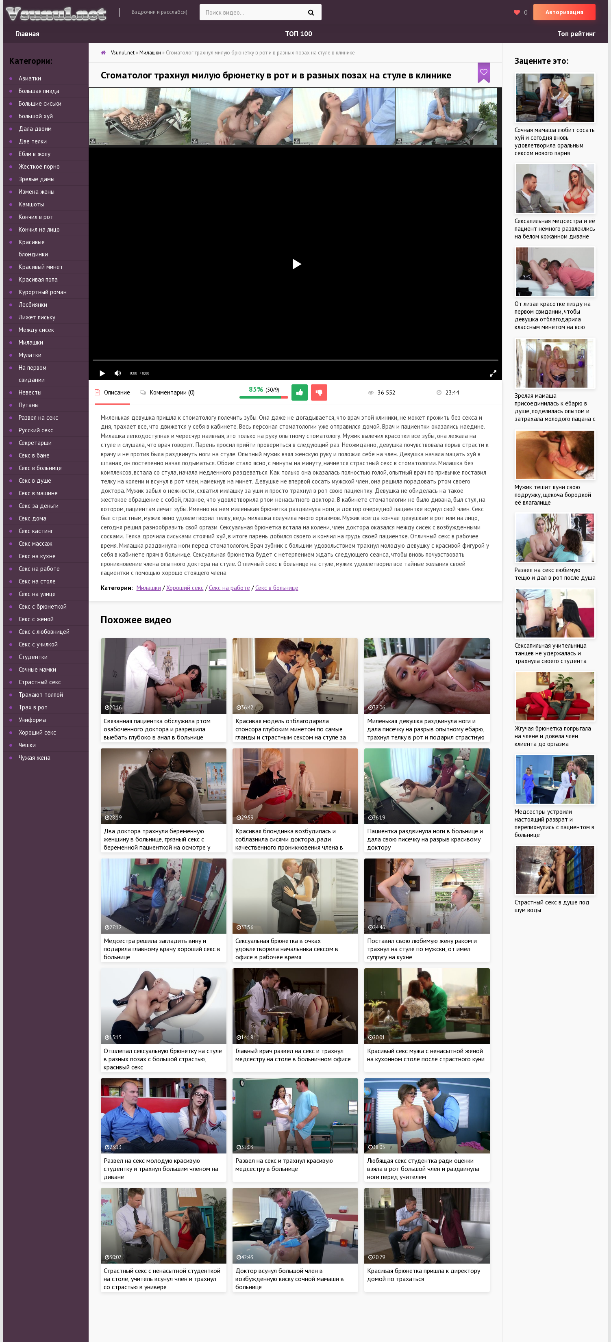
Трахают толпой (41, 694)
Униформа (32, 720)
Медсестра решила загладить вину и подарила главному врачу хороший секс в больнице (162, 949)
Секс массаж (35, 543)
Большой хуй (36, 116)
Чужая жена (34, 757)
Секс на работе (229, 588)
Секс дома (32, 518)
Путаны (29, 405)
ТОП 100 (298, 33)
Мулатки (30, 355)
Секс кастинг (36, 531)
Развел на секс (38, 417)
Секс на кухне (37, 556)
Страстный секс (40, 682)
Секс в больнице (276, 588)
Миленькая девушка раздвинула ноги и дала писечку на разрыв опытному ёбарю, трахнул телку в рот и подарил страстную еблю (426, 733)
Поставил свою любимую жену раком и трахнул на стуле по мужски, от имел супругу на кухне (422, 949)
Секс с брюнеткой (43, 606)
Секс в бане (34, 455)
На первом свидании (32, 374)
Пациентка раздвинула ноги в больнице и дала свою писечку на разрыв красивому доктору (425, 839)
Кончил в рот (36, 217)
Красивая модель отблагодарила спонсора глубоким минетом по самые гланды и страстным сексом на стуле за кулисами (290, 733)
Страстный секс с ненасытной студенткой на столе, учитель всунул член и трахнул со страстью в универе (162, 1278)
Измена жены (36, 191)
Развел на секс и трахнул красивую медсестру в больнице (284, 1164)
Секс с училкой (38, 644)
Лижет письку (37, 317)
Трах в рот (33, 707)
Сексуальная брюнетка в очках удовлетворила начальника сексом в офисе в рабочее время (286, 949)
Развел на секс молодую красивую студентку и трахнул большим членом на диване (161, 1168)
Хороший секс (185, 588)
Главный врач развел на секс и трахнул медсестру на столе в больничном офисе (293, 1055)
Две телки (33, 141)
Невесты (30, 392)
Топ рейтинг (576, 33)
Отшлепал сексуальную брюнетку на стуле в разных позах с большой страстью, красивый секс (163, 1059)
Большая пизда (39, 91)
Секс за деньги (39, 505)
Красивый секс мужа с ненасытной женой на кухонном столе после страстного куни (426, 1055)
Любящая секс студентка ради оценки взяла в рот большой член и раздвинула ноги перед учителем (423, 1168)
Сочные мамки (37, 669)
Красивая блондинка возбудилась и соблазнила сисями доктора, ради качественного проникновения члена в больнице (289, 843)
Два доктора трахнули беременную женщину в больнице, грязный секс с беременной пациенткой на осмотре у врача (157, 843)
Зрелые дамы (36, 179)
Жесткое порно (39, 166)
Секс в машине (38, 493)
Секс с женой (36, 619)
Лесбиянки (33, 304)
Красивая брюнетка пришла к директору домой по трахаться (423, 1274)
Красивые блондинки (33, 248)
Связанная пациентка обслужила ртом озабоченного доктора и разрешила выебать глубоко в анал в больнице (157, 729)
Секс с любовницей (44, 631)
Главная (27, 33)
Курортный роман (43, 292)
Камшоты (31, 204)
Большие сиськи (40, 103)
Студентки (33, 657)
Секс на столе (37, 581)
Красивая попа (38, 279)
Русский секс (36, 430)
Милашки (149, 588)
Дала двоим (35, 128)
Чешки (27, 745)
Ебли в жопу (34, 154)
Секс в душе (35, 480)
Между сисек (36, 330)
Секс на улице (37, 594)
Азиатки (30, 78)
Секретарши (35, 443)
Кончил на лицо (39, 229)
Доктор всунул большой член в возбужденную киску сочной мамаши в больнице (289, 1278)
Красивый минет (41, 267)
